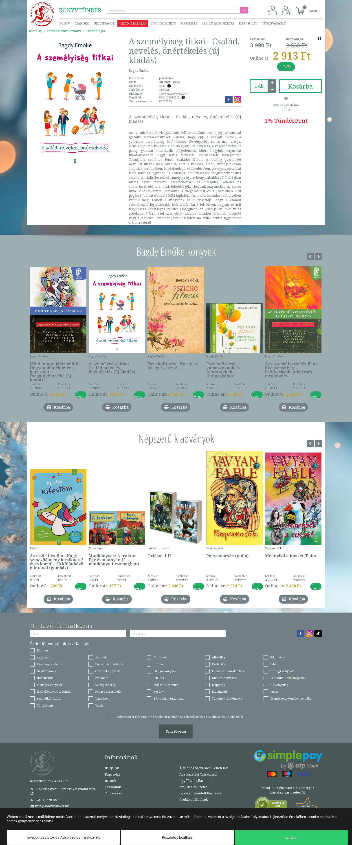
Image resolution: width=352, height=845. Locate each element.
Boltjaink (112, 768)
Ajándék (82, 23)
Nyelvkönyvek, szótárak (53, 691)
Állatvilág (218, 657)
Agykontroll (45, 657)
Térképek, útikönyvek (227, 698)
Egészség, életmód (49, 664)
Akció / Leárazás (133, 23)
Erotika (159, 664)
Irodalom (101, 678)
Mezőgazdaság (105, 685)
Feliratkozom (176, 731)
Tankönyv (102, 698)
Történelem (45, 705)
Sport (274, 691)
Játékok (159, 678)
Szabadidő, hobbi (49, 698)
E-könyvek (277, 657)
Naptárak (218, 685)
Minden (42, 650)
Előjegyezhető (163, 23)
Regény (159, 691)
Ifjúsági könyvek (282, 671)
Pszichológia (95, 31)
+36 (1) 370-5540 (45, 800)
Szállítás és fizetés (218, 23)
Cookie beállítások (193, 799)
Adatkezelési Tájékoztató (198, 774)
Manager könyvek (49, 685)
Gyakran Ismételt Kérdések (200, 793)
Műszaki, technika (166, 685)
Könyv (64, 23)
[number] (259, 86)
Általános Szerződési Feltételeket (177, 717)
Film (273, 664)
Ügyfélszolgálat (191, 780)
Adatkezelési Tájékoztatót (225, 717)
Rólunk (110, 780)
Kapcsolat (248, 23)
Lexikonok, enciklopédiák (288, 678)
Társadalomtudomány (64, 31)
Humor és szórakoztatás (228, 671)
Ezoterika (218, 664)
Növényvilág (279, 685)
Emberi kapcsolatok (109, 664)
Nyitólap (35, 31)
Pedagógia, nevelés (108, 691)
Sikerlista (189, 23)
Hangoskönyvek (165, 671)
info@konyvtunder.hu (49, 806)
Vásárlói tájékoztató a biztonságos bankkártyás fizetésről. (288, 790)
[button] (309, 8)
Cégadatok (113, 787)
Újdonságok (104, 23)
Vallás (99, 705)
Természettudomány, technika (290, 698)
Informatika (45, 678)
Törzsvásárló (274, 23)
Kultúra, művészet (224, 678)
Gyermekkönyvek (107, 671)
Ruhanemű (219, 691)
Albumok (160, 657)
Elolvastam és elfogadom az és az (179, 717)
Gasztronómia (46, 671)
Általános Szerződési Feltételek (203, 768)
